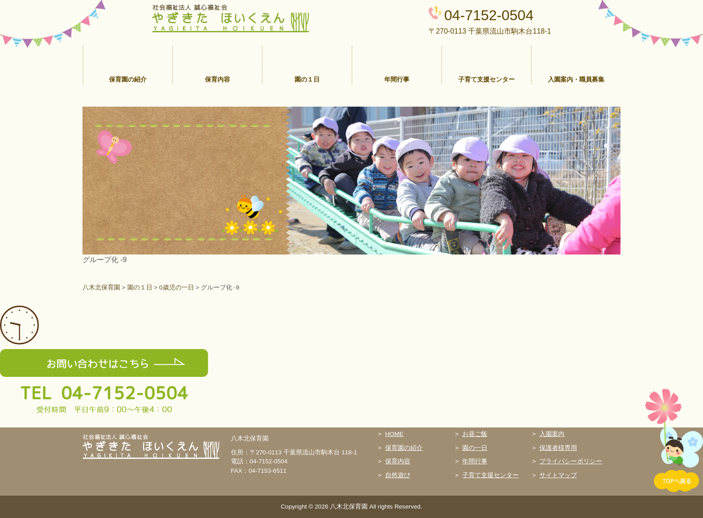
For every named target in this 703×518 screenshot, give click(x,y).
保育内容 (397, 461)
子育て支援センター (490, 475)
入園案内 (551, 434)
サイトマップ (558, 475)
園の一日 (474, 448)
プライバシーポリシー (570, 461)
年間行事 (474, 461)
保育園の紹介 (404, 448)
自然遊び (397, 475)
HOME (394, 434)
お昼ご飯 (474, 434)
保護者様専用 (558, 448)
